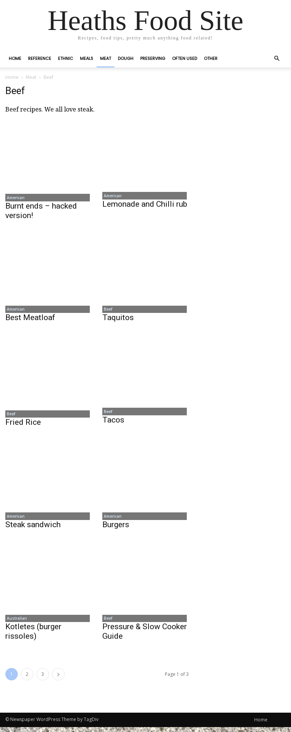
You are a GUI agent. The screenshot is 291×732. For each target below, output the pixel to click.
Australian (15, 622)
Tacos (113, 422)
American (14, 198)
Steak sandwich (33, 528)
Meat (105, 58)
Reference (39, 58)
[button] (277, 58)
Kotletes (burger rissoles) (33, 636)
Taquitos (118, 319)
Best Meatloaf (30, 319)
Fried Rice (23, 425)
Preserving (152, 58)
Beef (106, 310)
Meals (86, 58)
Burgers (115, 528)
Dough (125, 58)
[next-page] (58, 679)
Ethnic (65, 58)
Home (15, 58)
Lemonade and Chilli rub (144, 204)
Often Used (184, 58)
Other (210, 58)
